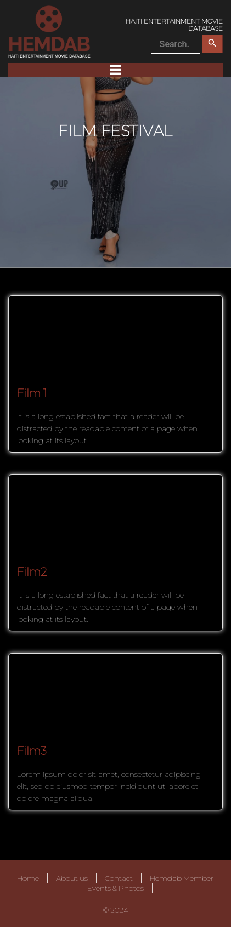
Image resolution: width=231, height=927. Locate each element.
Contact (119, 878)
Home (28, 878)
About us (72, 878)
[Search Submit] (212, 44)
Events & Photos (115, 888)
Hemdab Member (181, 878)
